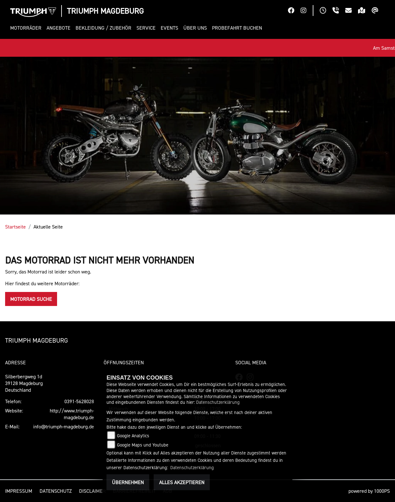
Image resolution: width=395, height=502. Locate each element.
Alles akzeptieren (181, 482)
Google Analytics (133, 435)
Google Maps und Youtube (142, 444)
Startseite (15, 226)
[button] (27, 28)
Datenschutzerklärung (218, 402)
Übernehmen (128, 482)
